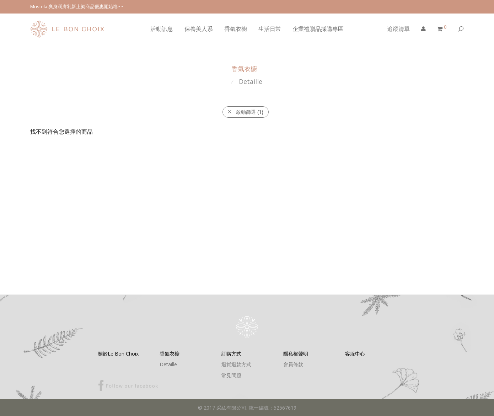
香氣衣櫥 (235, 29)
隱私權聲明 (295, 353)
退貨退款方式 (236, 364)
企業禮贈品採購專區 (318, 29)
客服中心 (355, 353)
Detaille (250, 81)
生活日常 (269, 29)
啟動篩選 (245, 111)
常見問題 (231, 375)
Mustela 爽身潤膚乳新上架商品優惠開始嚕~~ (76, 7)
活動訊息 (161, 29)
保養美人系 (198, 29)
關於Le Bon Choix (118, 353)
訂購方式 (231, 353)
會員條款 (293, 364)
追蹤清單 (398, 29)
